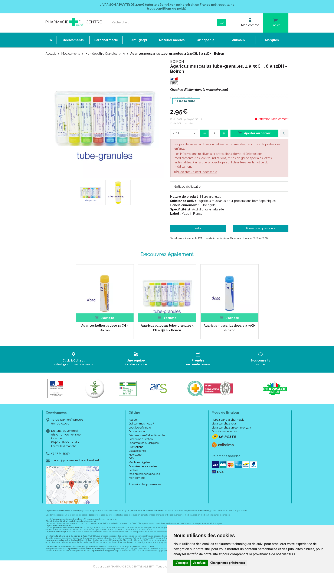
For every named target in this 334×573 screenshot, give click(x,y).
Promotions (136, 447)
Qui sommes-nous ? (141, 423)
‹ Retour (198, 228)
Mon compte (137, 477)
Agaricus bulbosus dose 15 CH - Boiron (104, 328)
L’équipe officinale (140, 427)
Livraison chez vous (224, 423)
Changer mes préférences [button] (227, 562)
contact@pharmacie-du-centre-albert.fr (76, 460)
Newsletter (136, 454)
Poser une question (141, 439)
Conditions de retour (224, 431)
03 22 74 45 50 (60, 453)
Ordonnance (137, 431)
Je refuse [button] (199, 562)
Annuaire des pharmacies (145, 484)
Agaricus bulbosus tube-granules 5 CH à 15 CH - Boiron (167, 328)
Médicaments (70, 53)
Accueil (51, 53)
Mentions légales (139, 462)
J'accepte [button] (182, 562)
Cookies (133, 470)
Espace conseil (138, 450)
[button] (184, 133)
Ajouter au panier (254, 133)
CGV (131, 458)
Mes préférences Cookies (144, 474)
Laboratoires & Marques (143, 442)
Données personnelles (143, 466)
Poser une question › (260, 228)
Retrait (74, 359)
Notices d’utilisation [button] (188, 187)
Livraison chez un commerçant (231, 427)
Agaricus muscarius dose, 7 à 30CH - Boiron (229, 328)
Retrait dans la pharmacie (228, 419)
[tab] (229, 186)
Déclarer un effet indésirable (197, 172)
